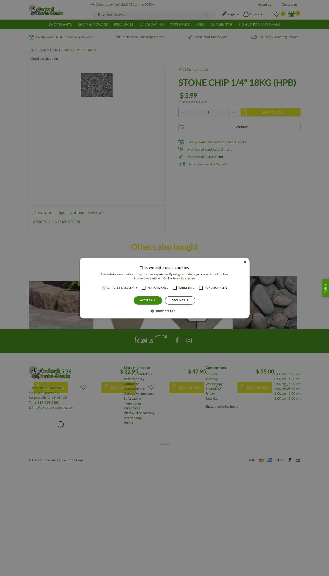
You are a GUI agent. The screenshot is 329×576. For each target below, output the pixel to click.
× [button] (244, 262)
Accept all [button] (148, 300)
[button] (164, 311)
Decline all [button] (180, 300)
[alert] (164, 288)
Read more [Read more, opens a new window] (188, 278)
